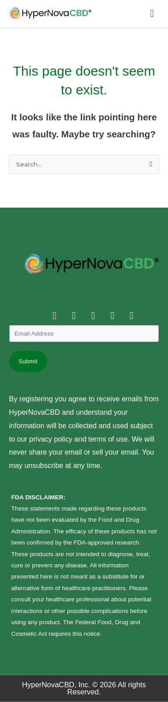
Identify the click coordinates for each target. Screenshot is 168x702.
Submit (28, 361)
